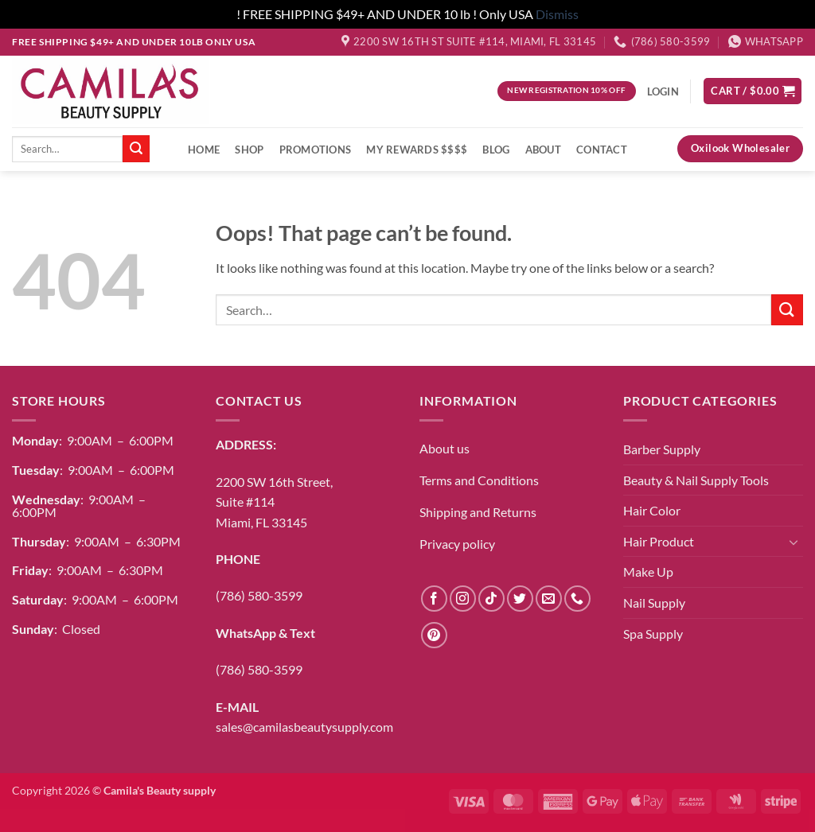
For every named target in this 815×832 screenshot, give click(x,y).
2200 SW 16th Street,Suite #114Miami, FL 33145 (274, 502)
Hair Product (658, 541)
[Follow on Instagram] (463, 598)
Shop (249, 149)
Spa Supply (653, 633)
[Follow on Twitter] (520, 598)
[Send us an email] (549, 598)
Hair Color (651, 510)
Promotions (315, 149)
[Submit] (136, 148)
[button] (752, 91)
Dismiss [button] (557, 13)
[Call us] (577, 598)
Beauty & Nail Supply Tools (696, 480)
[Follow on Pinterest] (434, 635)
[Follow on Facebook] (434, 598)
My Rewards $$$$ (416, 149)
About (543, 149)
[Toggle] (793, 541)
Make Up (648, 571)
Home (204, 149)
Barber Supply (661, 449)
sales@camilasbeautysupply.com (304, 726)
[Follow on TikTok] (491, 598)
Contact (601, 149)
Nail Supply (654, 602)
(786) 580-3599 (259, 595)
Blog (495, 149)
